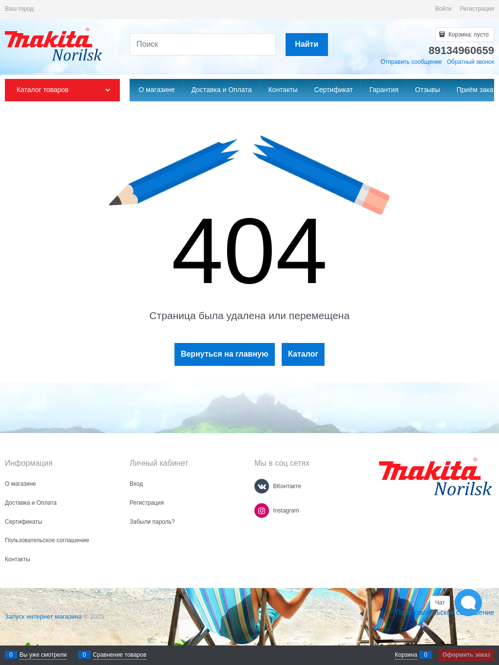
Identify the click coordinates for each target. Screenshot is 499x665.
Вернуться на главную (225, 354)
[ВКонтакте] (261, 486)
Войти (443, 8)
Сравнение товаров (120, 655)
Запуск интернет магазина (43, 616)
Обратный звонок (470, 61)
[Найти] (307, 44)
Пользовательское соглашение (445, 612)
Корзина (406, 655)
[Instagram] (261, 510)
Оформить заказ (466, 654)
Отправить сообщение (411, 61)
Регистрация (477, 8)
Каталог (303, 354)
